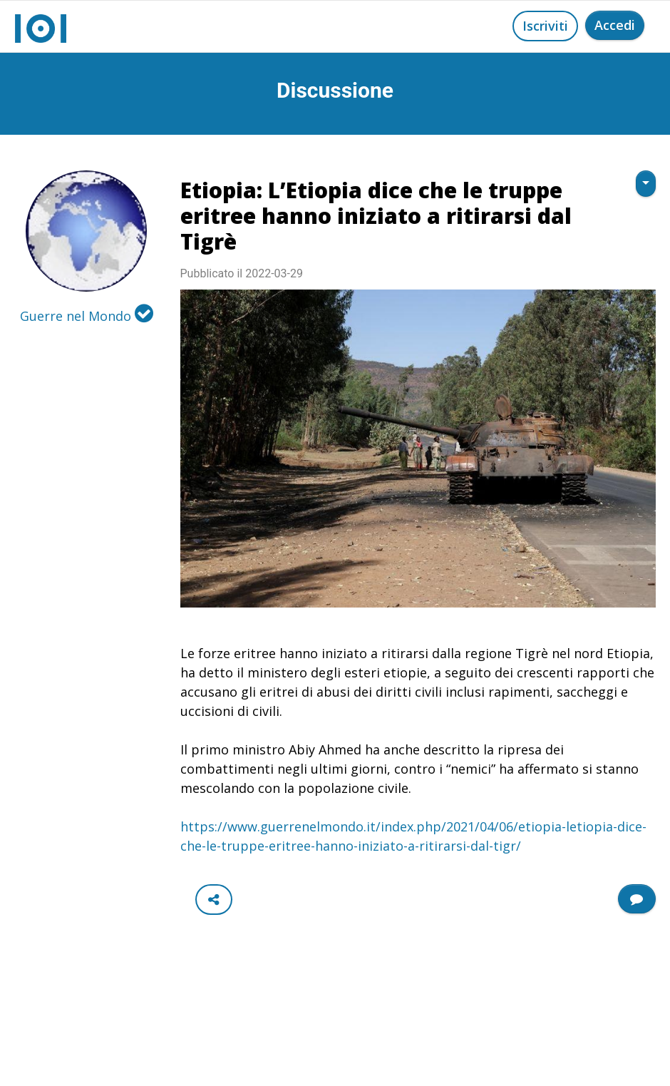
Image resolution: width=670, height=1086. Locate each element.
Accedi (614, 25)
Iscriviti (545, 25)
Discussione (335, 90)
